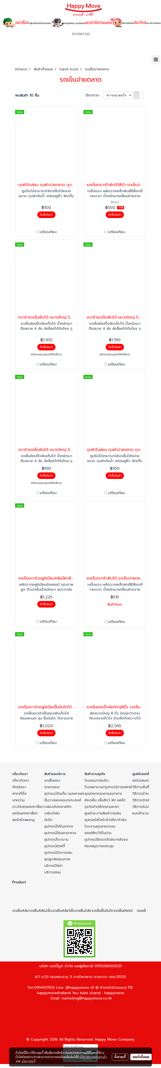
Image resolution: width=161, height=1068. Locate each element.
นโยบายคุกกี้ (28, 1061)
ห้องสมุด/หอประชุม (99, 846)
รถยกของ (52, 787)
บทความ (18, 800)
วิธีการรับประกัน (144, 806)
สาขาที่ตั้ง (19, 793)
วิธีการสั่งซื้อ (141, 787)
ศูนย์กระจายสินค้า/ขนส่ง (102, 813)
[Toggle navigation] (155, 59)
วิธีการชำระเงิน (143, 793)
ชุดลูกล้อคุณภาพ (57, 859)
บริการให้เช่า (53, 865)
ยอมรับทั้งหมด (141, 1057)
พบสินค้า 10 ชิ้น (27, 95)
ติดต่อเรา (19, 787)
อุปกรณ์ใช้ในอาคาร (58, 826)
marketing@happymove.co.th (86, 998)
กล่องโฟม (52, 813)
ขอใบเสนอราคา (143, 780)
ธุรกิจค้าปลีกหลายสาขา (101, 806)
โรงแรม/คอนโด (96, 780)
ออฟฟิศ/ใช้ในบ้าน (97, 833)
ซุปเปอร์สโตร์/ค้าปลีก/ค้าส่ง (105, 820)
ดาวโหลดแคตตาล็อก (28, 806)
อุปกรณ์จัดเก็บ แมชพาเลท (64, 793)
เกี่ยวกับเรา (20, 780)
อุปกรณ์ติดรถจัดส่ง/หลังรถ (106, 839)
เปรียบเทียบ (48, 232)
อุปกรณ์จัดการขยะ (58, 852)
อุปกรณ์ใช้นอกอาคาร (60, 833)
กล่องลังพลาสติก (57, 806)
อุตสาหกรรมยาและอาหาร (103, 793)
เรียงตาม (94, 95)
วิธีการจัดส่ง (141, 800)
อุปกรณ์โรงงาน (56, 839)
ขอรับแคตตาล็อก (25, 813)
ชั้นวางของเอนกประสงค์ (62, 800)
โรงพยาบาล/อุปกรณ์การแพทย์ (108, 787)
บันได (48, 820)
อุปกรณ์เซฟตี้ (54, 846)
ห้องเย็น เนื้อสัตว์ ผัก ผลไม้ (104, 800)
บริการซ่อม (52, 872)
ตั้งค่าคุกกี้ (120, 1057)
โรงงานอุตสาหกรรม (99, 826)
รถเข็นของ (52, 780)
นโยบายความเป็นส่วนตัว (93, 1057)
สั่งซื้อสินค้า (46, 215)
